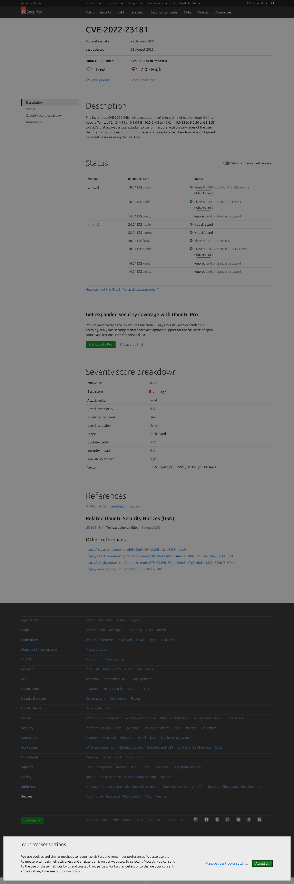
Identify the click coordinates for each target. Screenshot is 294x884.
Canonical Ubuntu (32, 3)
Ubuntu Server (32, 708)
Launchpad (117, 506)
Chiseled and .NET (160, 747)
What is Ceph (95, 630)
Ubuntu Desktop (33, 698)
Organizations (96, 698)
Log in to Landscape (175, 737)
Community (133, 669)
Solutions (28, 786)
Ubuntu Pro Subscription (103, 777)
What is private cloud (141, 718)
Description (34, 102)
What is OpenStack (99, 620)
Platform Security (98, 12)
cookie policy (70, 871)
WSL (118, 757)
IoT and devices (208, 786)
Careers (127, 819)
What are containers (100, 747)
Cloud (25, 718)
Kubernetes (29, 639)
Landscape (29, 737)
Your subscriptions (99, 767)
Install (121, 620)
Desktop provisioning (140, 777)
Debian (134, 506)
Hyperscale (94, 708)
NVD (102, 506)
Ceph (25, 630)
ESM (121, 12)
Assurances (223, 12)
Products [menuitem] (91, 3)
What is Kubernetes (100, 639)
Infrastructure (112, 786)
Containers (29, 747)
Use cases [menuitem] (113, 3)
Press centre (174, 819)
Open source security (178, 786)
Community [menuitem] (155, 3)
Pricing (145, 767)
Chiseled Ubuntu (131, 747)
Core (129, 757)
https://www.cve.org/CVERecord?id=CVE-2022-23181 (124, 569)
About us (92, 819)
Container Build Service (194, 747)
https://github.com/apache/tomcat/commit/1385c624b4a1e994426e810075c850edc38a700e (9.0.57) (159, 556)
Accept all (262, 863)
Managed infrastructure (39, 649)
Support (135, 620)
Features (92, 688)
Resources (167, 639)
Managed (115, 630)
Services (134, 688)
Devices (165, 777)
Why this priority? (98, 80)
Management (142, 679)
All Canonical (255, 3)
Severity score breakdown (44, 115)
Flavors (135, 698)
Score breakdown (143, 80)
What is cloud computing (103, 718)
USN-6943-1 (94, 527)
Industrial (113, 796)
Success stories (113, 688)
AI (87, 786)
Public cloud (234, 718)
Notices (203, 12)
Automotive (94, 796)
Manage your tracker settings (226, 863)
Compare (126, 737)
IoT (23, 679)
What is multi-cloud (208, 718)
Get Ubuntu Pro (100, 344)
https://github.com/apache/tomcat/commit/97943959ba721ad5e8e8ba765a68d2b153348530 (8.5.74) (160, 562)
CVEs (187, 12)
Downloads (29, 757)
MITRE (90, 506)
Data (95, 786)
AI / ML (26, 659)
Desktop (92, 757)
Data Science (114, 659)
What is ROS (112, 669)
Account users (126, 767)
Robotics (28, 669)
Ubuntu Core (30, 688)
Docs (149, 630)
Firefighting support (187, 767)
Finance (161, 796)
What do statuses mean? (141, 289)
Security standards (164, 12)
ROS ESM (92, 669)
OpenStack (29, 620)
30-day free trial (131, 344)
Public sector (132, 796)
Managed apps (96, 649)
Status (30, 109)
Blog (140, 819)
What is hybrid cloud (174, 718)
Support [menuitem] (133, 3)
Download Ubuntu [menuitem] (184, 3)
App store (93, 679)
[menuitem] (256, 3)
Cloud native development (241, 786)
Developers (118, 698)
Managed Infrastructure (142, 786)
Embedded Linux (116, 679)
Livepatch (137, 12)
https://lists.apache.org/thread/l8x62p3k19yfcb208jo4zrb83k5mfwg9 (136, 549)
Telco (148, 796)
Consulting (134, 630)
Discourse (162, 767)
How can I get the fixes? (103, 289)
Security (27, 728)
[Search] (273, 3)
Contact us (32, 821)
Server (106, 757)
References (34, 122)
